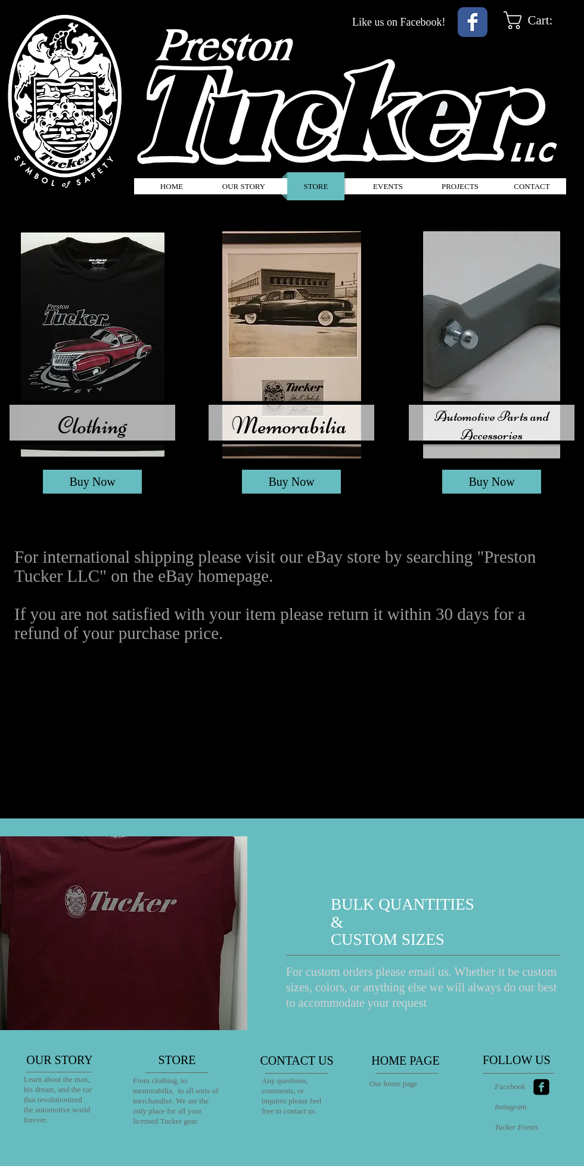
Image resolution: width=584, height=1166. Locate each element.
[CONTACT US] (296, 1060)
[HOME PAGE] (405, 1060)
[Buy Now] (92, 482)
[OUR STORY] (59, 1060)
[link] (540, 20)
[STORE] (177, 1060)
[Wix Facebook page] (472, 22)
